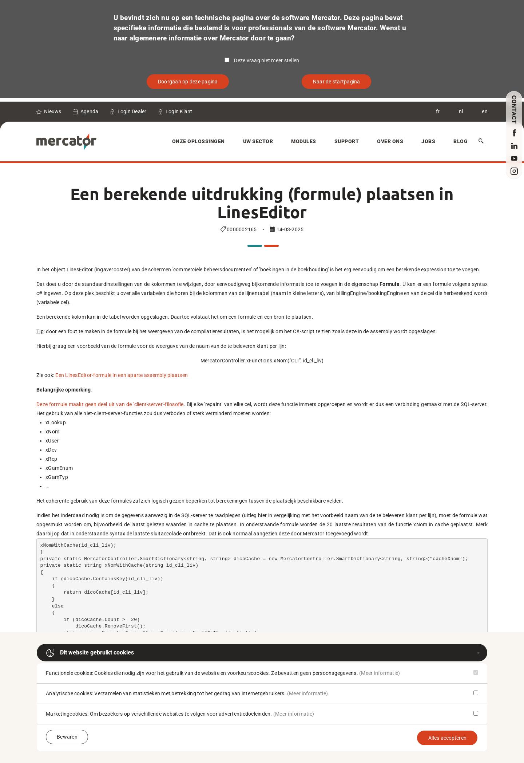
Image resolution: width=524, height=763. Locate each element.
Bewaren (67, 737)
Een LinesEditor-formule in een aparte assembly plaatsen (121, 375)
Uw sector (258, 141)
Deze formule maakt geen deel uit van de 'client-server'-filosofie (110, 404)
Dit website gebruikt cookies (90, 653)
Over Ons (390, 141)
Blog (460, 141)
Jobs (428, 141)
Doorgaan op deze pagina (188, 81)
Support (346, 141)
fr (438, 111)
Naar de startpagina (336, 81)
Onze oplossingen (198, 141)
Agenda (89, 111)
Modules (303, 141)
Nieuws (52, 111)
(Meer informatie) (379, 673)
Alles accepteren (447, 738)
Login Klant (179, 111)
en (485, 111)
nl (461, 111)
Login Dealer (132, 111)
